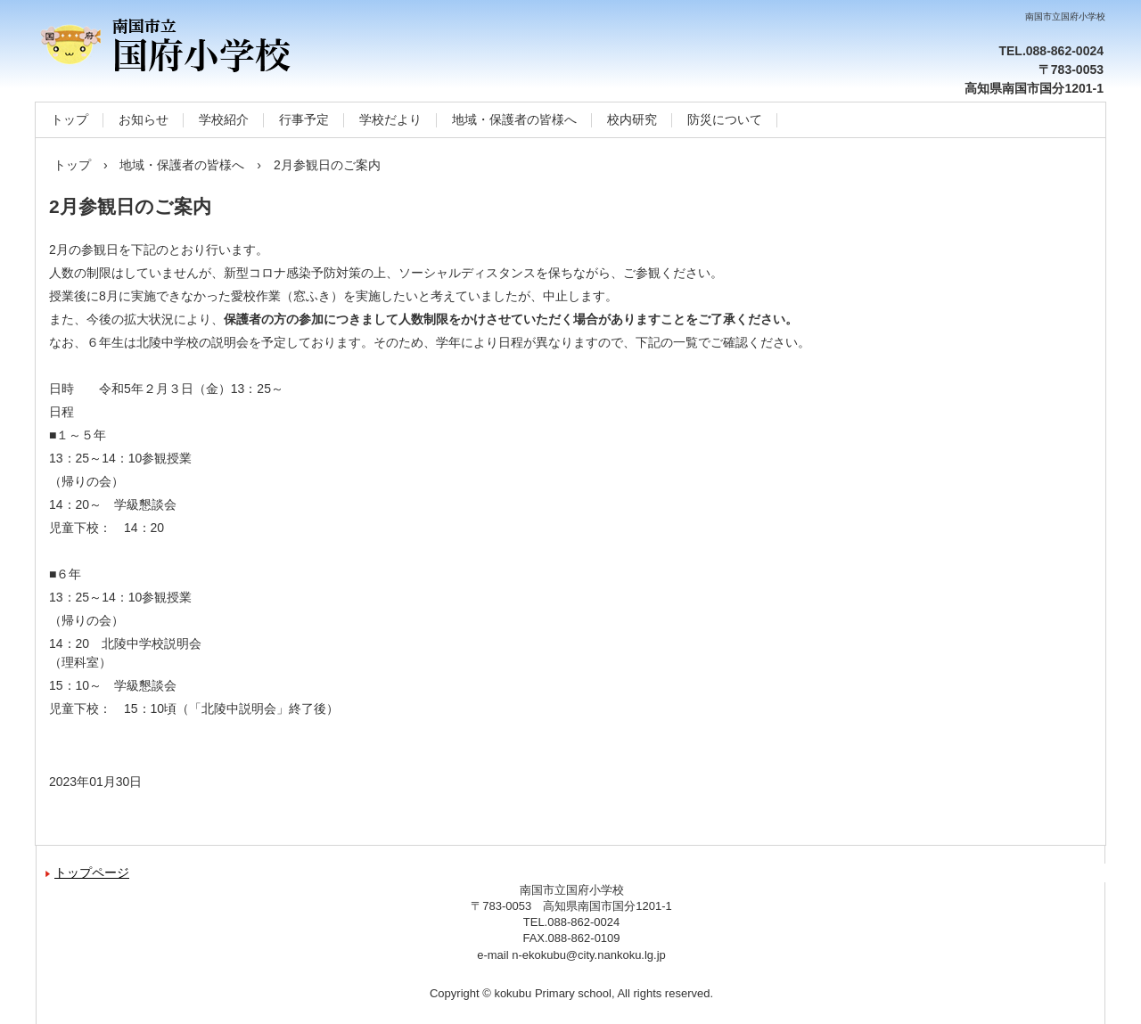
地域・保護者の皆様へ (514, 119)
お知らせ (143, 119)
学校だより (390, 119)
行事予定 (304, 119)
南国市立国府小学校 (227, 44)
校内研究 (632, 119)
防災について (724, 119)
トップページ (91, 872)
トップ (69, 119)
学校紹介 (224, 119)
